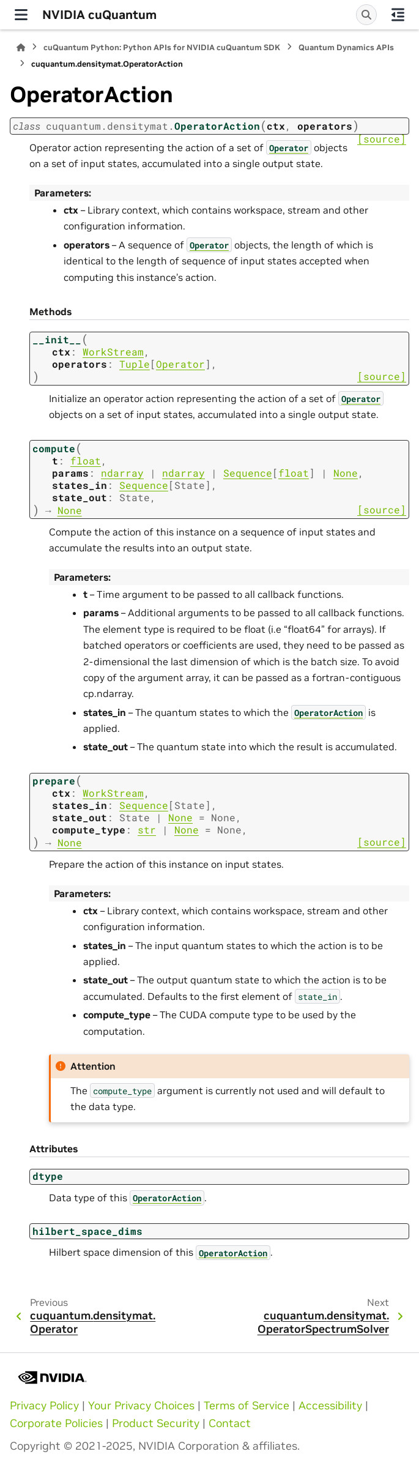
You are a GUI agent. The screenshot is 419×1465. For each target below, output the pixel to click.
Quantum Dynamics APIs (346, 47)
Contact (230, 1423)
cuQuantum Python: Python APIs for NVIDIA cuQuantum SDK (161, 47)
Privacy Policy (44, 1405)
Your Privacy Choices (141, 1405)
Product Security (155, 1423)
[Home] (21, 47)
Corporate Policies (56, 1423)
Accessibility (330, 1405)
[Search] (366, 14)
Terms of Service (246, 1405)
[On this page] (398, 14)
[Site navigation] (21, 14)
